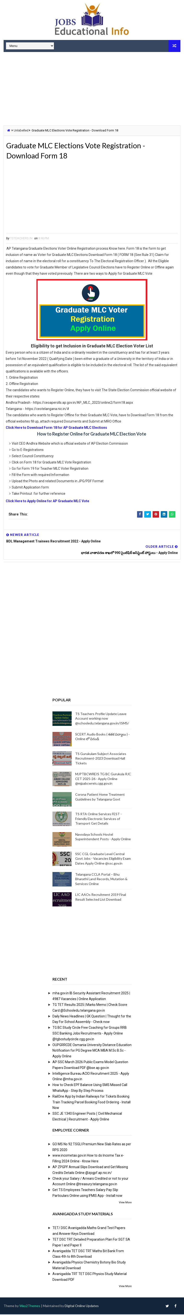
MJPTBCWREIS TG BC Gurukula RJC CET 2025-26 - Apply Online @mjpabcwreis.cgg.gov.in (103, 779)
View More (125, 1203)
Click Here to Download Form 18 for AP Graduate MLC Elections (57, 428)
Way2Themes (29, 1306)
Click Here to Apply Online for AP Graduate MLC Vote (47, 502)
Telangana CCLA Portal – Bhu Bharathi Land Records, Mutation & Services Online (101, 879)
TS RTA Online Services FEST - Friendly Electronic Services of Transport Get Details (98, 819)
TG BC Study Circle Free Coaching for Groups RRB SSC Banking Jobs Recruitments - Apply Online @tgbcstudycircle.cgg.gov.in (89, 1034)
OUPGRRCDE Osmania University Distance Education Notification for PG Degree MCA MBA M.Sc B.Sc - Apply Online (92, 1051)
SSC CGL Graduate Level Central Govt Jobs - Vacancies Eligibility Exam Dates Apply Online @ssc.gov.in (103, 859)
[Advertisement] (92, 89)
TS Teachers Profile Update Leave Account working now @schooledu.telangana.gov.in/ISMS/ (102, 719)
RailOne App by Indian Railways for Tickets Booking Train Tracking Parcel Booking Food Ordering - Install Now (91, 1103)
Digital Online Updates (82, 1306)
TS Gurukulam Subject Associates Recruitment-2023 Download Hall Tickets (100, 759)
